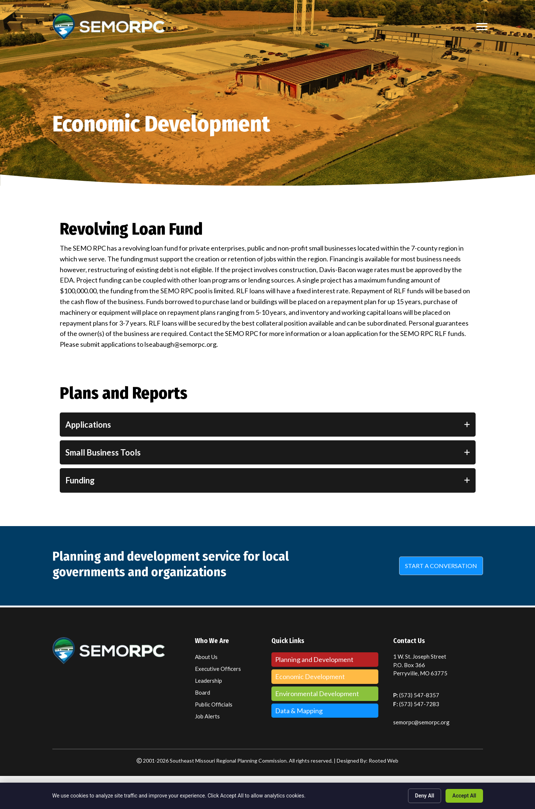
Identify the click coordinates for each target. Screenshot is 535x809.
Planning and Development (314, 659)
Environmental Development (317, 693)
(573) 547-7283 (419, 704)
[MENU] (481, 26)
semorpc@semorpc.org (421, 722)
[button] (441, 566)
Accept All (464, 796)
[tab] (268, 424)
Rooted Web (383, 760)
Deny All (424, 796)
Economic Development (310, 676)
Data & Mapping (299, 711)
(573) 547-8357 (419, 695)
